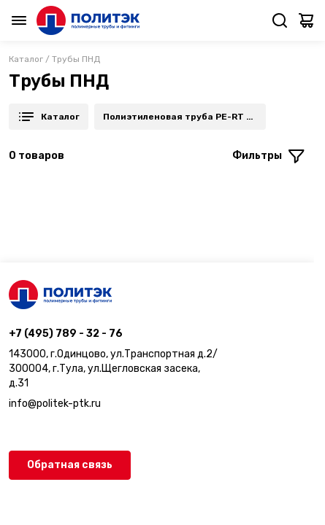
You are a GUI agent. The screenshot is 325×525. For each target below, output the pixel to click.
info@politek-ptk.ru (55, 403)
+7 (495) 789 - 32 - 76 (66, 333)
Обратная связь (69, 465)
